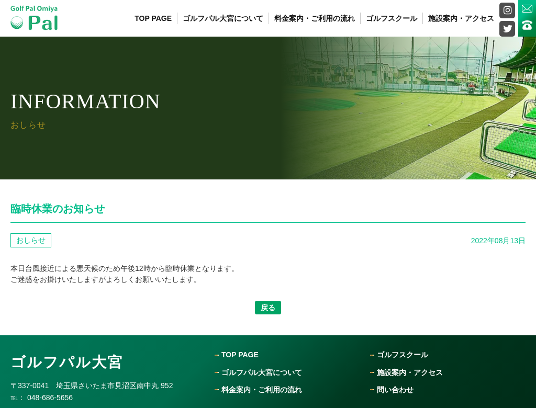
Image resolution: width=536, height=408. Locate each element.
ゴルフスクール (391, 18)
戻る (268, 307)
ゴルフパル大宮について (223, 18)
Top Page (153, 18)
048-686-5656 (50, 397)
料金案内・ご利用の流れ (314, 18)
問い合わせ (395, 390)
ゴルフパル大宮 (66, 362)
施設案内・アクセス (461, 18)
